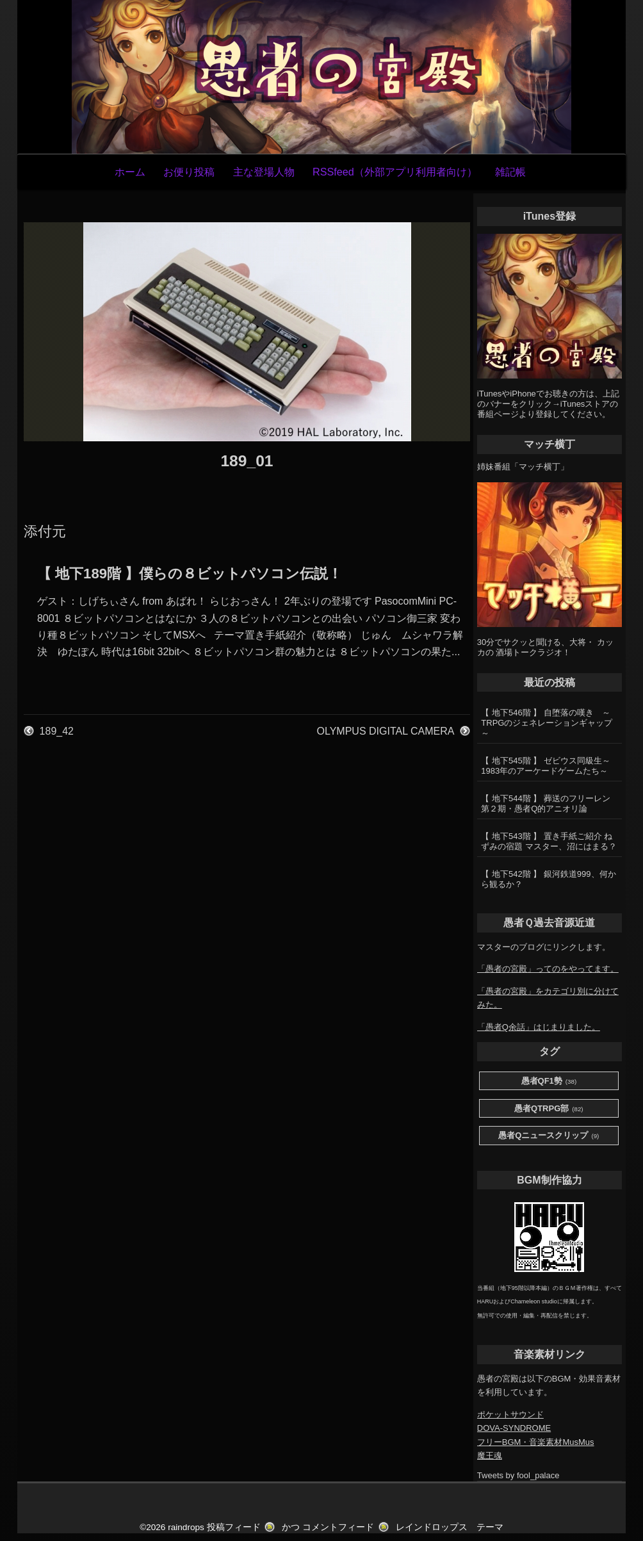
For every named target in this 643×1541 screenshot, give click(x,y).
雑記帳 (510, 171)
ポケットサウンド (510, 1414)
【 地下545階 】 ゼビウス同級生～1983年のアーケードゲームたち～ (545, 766)
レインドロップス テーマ (449, 1527)
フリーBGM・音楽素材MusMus (535, 1442)
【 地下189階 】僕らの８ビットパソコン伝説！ (189, 574)
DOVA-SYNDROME (514, 1428)
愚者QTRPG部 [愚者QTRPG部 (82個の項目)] (548, 1109)
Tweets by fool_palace (518, 1475)
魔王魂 (489, 1455)
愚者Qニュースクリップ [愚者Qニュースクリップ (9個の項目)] (548, 1135)
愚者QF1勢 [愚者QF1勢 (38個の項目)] (549, 1081)
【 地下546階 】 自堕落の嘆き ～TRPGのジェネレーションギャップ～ (546, 723)
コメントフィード (338, 1527)
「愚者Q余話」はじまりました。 (538, 1027)
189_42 (57, 731)
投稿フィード (234, 1527)
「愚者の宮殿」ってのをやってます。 (548, 969)
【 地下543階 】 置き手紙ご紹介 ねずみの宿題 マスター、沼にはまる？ (549, 841)
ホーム (130, 171)
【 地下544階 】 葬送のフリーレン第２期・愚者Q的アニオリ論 (545, 803)
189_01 (246, 460)
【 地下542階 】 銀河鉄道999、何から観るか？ (548, 879)
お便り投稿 (189, 171)
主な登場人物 (264, 171)
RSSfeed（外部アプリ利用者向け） (395, 171)
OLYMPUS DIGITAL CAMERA (386, 731)
